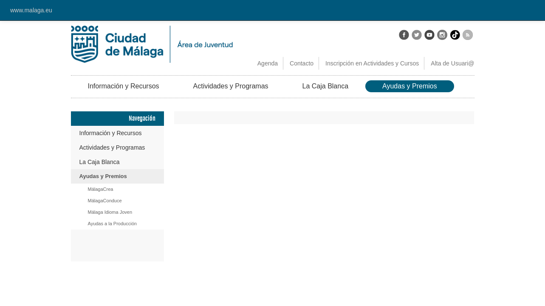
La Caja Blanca (325, 86)
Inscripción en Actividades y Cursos (372, 63)
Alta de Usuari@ (452, 63)
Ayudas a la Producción (112, 223)
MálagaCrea (100, 189)
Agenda (267, 63)
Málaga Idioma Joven (110, 212)
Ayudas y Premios (409, 86)
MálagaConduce (105, 200)
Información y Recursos (123, 86)
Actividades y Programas (230, 86)
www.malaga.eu (31, 10)
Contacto (301, 63)
